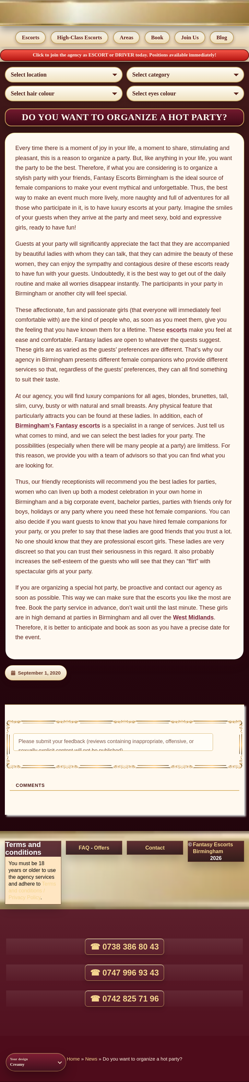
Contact (155, 848)
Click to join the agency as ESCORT (71, 55)
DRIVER (125, 55)
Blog (222, 38)
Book (157, 38)
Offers (101, 848)
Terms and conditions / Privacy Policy (32, 891)
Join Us (190, 38)
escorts (176, 330)
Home (73, 1059)
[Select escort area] (64, 74)
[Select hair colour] (64, 93)
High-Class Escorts (79, 38)
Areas (126, 38)
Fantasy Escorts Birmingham (213, 848)
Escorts (30, 38)
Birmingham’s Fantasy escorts (57, 426)
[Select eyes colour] (185, 93)
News (91, 1059)
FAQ (84, 848)
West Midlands (193, 618)
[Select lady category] (185, 74)
